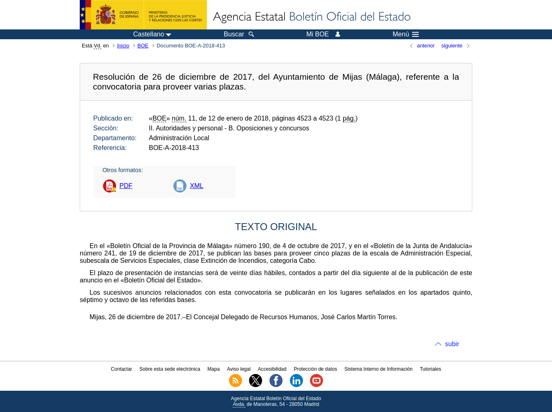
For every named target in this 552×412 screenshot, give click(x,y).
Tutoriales (430, 369)
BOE (142, 46)
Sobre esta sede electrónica (169, 369)
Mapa (213, 369)
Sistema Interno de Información (378, 369)
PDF (125, 185)
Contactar (121, 369)
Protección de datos (315, 369)
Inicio (123, 46)
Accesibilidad (272, 369)
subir (452, 343)
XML (196, 185)
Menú (406, 34)
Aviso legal (239, 369)
